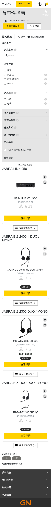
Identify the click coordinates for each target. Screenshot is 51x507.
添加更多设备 (14, 26)
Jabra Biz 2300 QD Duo (25, 341)
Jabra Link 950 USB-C (25, 198)
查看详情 (25, 218)
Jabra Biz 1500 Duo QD (25, 412)
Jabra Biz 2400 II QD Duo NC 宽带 (25, 270)
